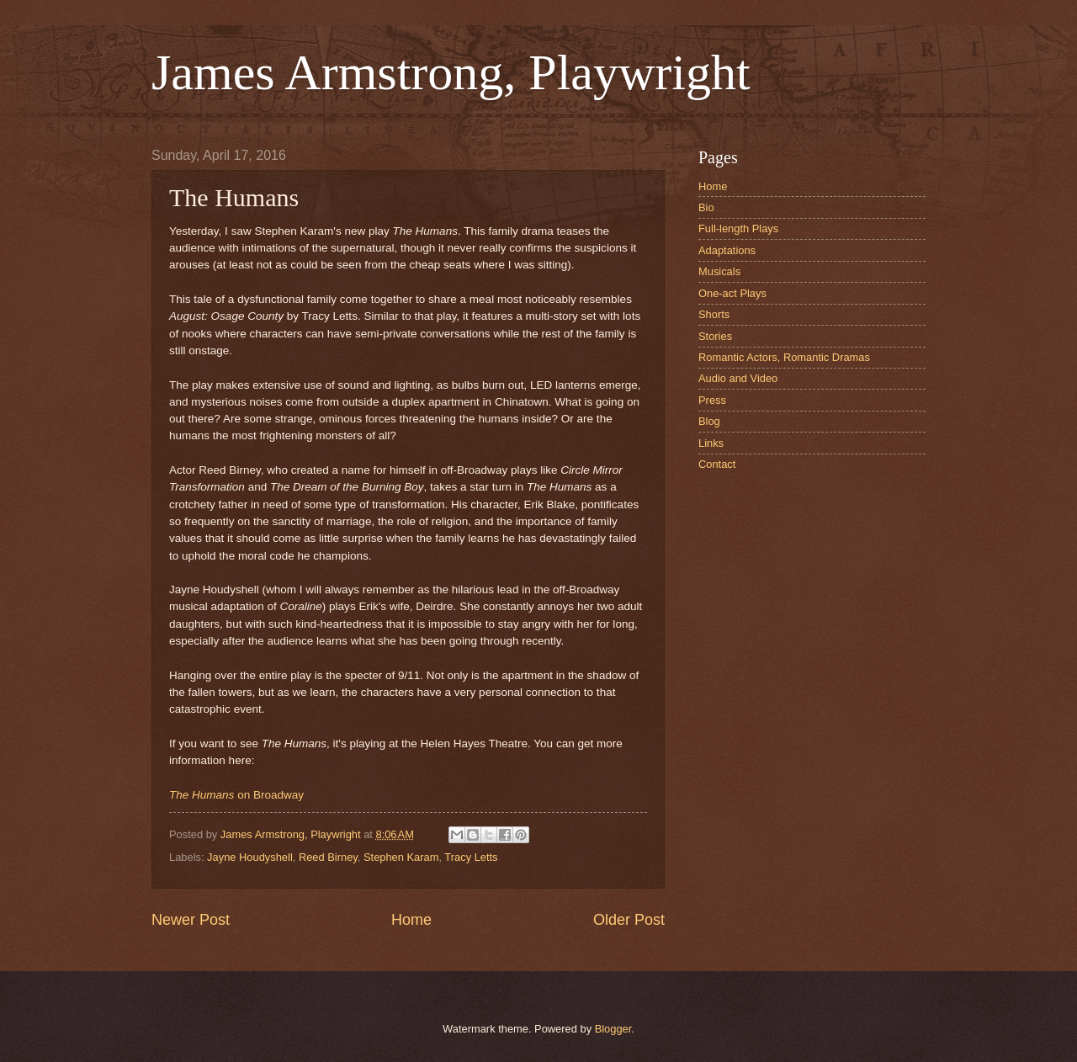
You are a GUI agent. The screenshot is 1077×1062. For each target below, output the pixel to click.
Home (411, 919)
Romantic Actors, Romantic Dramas (784, 357)
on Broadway (236, 795)
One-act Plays (732, 293)
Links (711, 443)
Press (712, 400)
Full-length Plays (738, 228)
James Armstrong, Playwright (451, 72)
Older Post (629, 919)
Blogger (613, 1028)
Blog (709, 421)
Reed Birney (328, 857)
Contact (716, 464)
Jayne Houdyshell (250, 857)
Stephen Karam (400, 857)
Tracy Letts (470, 857)
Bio (706, 207)
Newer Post (190, 919)
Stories (715, 336)
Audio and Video (737, 378)
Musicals (719, 271)
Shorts (713, 314)
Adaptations (727, 250)
